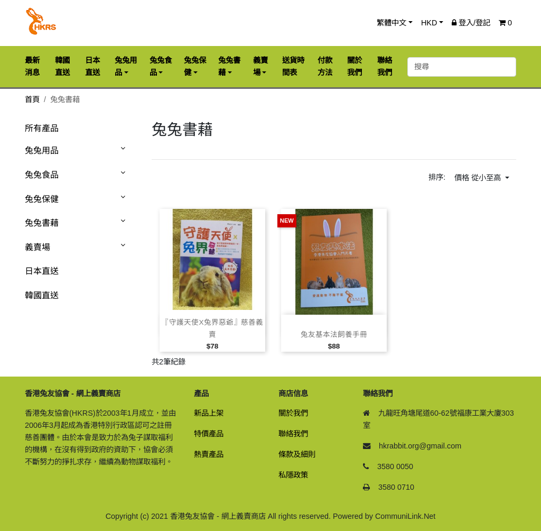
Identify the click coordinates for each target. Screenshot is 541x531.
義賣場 (37, 247)
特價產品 (208, 433)
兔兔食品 (42, 174)
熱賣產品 (208, 454)
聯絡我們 (293, 433)
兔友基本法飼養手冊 (334, 334)
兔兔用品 (42, 150)
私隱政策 (293, 475)
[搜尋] (461, 67)
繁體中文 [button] (391, 23)
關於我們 (293, 413)
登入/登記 (471, 23)
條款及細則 (296, 454)
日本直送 (42, 271)
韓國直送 (42, 295)
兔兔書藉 (42, 222)
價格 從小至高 (478, 177)
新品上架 (208, 413)
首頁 (32, 99)
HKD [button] (429, 23)
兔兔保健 (42, 199)
